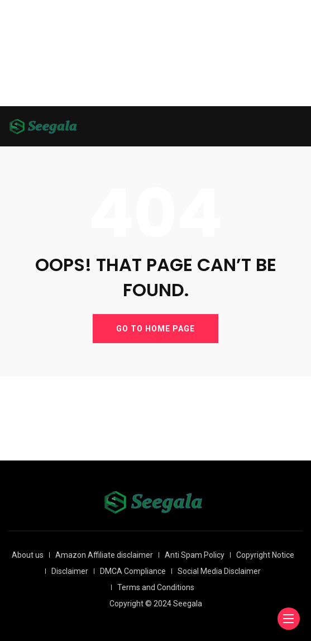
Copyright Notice (265, 554)
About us (28, 554)
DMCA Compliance (133, 571)
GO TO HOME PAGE (155, 328)
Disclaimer (69, 571)
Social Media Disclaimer (219, 571)
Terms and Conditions (155, 587)
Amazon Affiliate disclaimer (104, 554)
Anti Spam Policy (194, 554)
